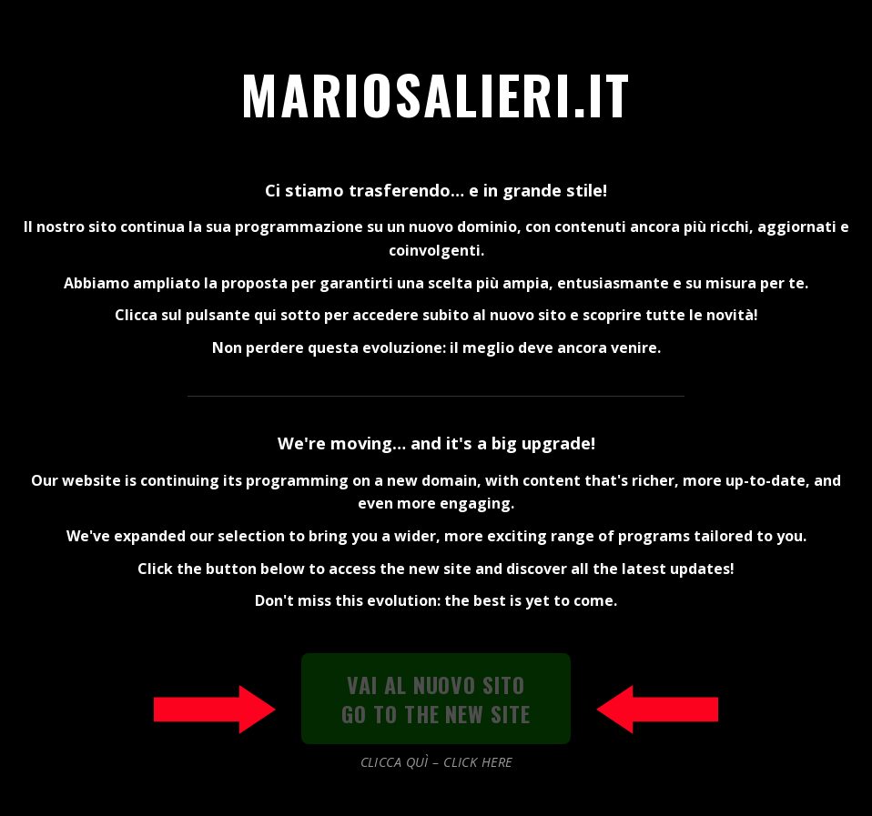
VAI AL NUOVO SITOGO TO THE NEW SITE (436, 699)
